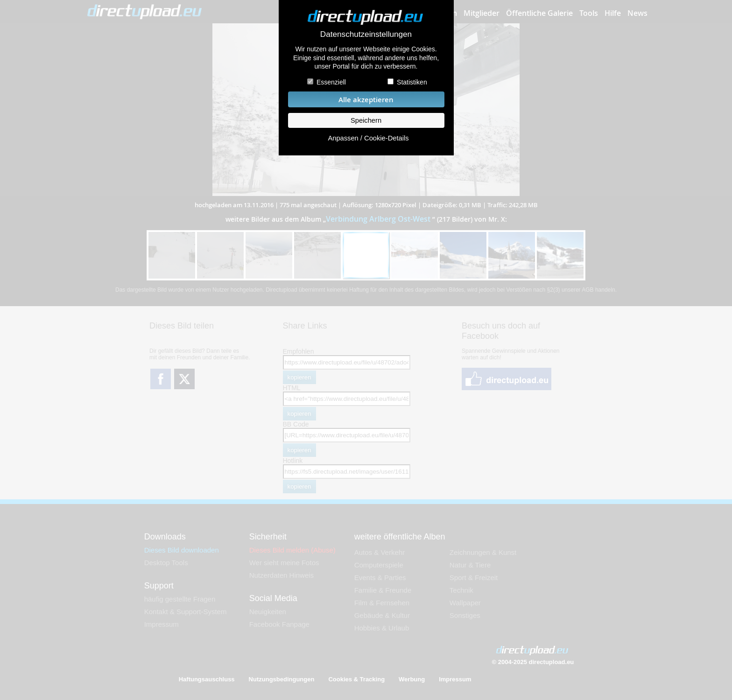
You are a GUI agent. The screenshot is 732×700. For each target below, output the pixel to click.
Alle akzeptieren (366, 99)
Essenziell (331, 82)
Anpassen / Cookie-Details (368, 138)
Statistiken (412, 82)
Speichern (366, 120)
